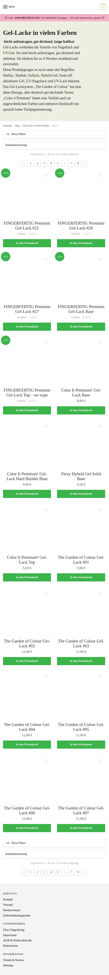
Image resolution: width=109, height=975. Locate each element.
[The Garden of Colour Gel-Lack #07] (81, 779)
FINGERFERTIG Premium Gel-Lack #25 (27, 225)
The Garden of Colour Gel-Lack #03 (81, 643)
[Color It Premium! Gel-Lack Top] (27, 529)
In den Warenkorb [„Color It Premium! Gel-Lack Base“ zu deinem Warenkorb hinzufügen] (81, 410)
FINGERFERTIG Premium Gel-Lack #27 (27, 309)
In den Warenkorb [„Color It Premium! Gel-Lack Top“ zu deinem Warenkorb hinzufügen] (27, 577)
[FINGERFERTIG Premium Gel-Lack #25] (27, 194)
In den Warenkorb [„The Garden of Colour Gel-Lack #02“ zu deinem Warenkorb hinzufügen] (27, 660)
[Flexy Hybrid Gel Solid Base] (81, 445)
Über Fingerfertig (13, 929)
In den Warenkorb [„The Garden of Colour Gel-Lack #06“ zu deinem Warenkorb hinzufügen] (27, 827)
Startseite (7, 125)
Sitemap (8, 965)
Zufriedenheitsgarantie (17, 915)
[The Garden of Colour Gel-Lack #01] (81, 529)
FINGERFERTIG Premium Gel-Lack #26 (81, 225)
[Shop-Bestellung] (54, 145)
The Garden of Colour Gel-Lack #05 (81, 727)
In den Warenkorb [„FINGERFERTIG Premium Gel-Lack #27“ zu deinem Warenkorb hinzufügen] (27, 326)
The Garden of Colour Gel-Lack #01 (81, 560)
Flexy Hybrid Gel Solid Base (81, 476)
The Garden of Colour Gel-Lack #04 (27, 727)
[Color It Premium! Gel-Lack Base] (81, 362)
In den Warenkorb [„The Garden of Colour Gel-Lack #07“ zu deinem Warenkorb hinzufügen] (81, 827)
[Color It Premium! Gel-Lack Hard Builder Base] (27, 445)
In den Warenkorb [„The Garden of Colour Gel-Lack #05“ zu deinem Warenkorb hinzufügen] (81, 744)
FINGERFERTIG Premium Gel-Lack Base (81, 309)
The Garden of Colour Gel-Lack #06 (27, 810)
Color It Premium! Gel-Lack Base (81, 392)
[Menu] (5, 7)
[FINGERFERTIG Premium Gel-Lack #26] (81, 194)
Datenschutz (10, 945)
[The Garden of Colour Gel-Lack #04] (27, 696)
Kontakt (8, 899)
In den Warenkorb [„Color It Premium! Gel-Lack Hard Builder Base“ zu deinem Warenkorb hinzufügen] (27, 493)
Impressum (10, 935)
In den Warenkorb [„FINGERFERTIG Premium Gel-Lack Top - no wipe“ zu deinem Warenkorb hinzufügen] (27, 410)
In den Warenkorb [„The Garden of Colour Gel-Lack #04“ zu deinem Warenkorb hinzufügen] (27, 744)
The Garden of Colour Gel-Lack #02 (27, 643)
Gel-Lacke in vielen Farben (35, 125)
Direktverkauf (11, 910)
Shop (17, 125)
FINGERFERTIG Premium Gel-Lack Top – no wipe (27, 392)
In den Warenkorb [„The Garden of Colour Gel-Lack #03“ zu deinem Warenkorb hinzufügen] (81, 660)
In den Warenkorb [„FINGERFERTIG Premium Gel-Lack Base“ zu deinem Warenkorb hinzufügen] (81, 326)
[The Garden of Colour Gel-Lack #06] (27, 779)
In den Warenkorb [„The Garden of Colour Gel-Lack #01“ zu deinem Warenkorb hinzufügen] (81, 577)
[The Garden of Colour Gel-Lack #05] (81, 696)
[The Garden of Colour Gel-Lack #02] (27, 612)
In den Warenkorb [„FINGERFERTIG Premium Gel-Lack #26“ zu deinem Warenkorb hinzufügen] (81, 243)
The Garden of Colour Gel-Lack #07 (81, 810)
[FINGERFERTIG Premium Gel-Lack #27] (27, 278)
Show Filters (18, 134)
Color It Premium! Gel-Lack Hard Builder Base (27, 476)
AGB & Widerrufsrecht (17, 940)
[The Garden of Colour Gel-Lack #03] (81, 612)
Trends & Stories (13, 960)
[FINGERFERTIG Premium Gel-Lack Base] (81, 278)
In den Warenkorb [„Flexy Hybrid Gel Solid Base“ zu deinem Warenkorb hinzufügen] (81, 493)
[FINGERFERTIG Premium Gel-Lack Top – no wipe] (27, 362)
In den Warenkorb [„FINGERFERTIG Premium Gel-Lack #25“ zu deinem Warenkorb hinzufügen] (27, 243)
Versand (8, 904)
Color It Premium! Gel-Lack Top (27, 560)
